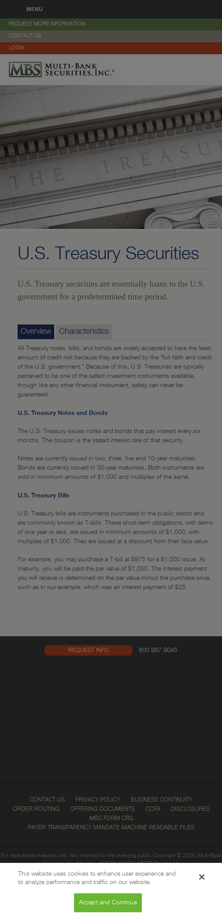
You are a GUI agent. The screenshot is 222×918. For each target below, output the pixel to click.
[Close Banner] (201, 880)
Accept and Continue (108, 905)
